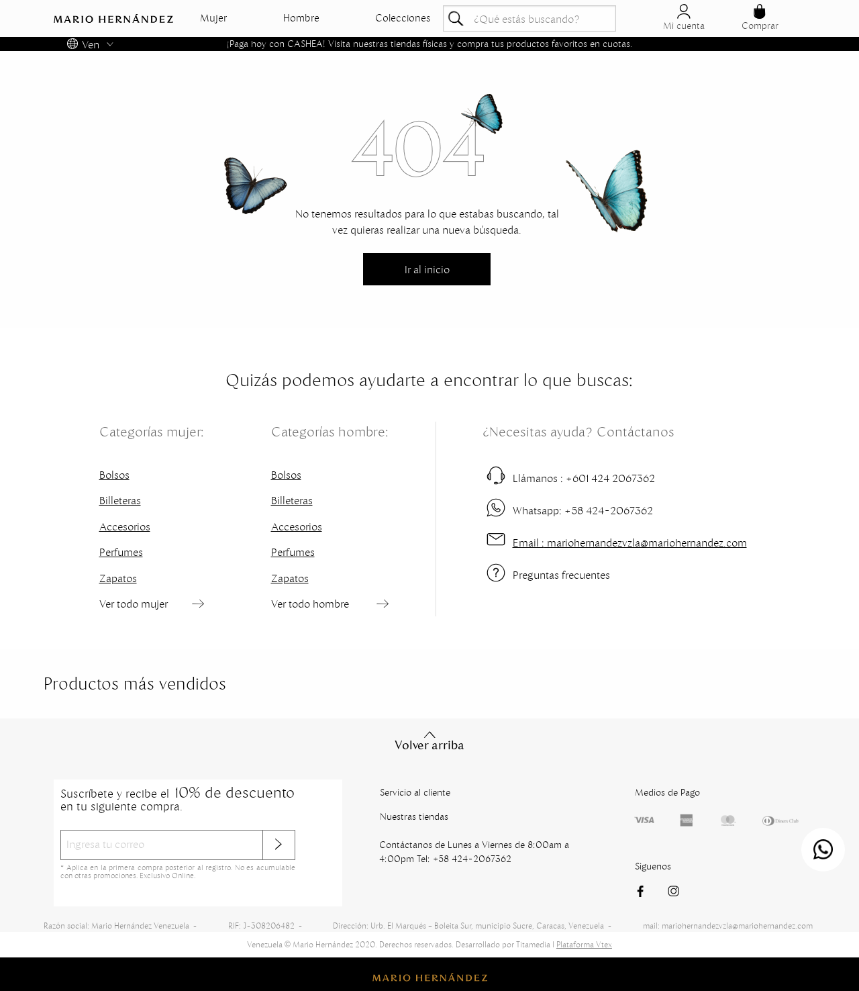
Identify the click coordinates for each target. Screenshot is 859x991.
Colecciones (403, 18)
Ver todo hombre (310, 603)
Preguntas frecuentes (561, 574)
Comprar (760, 18)
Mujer (213, 18)
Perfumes (121, 552)
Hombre (301, 18)
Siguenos (653, 866)
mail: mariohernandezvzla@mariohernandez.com (728, 926)
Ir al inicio (427, 269)
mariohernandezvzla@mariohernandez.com (630, 542)
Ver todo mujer (133, 603)
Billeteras (120, 500)
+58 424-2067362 (583, 510)
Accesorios (124, 526)
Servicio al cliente (415, 792)
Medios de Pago (667, 792)
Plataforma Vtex (584, 944)
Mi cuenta (684, 18)
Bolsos (114, 474)
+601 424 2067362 (584, 478)
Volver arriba (429, 740)
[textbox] (529, 18)
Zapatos (118, 578)
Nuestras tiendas (414, 816)
